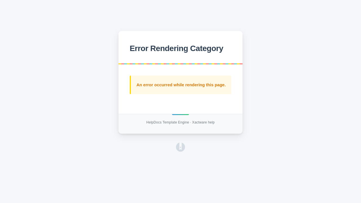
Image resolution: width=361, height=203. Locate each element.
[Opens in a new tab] (180, 150)
